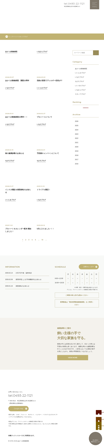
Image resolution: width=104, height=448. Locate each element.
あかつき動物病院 (81, 68)
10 (42, 240)
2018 (76, 155)
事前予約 (99, 411)
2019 (76, 151)
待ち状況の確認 (99, 426)
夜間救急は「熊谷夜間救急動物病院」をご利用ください (76, 304)
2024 (76, 130)
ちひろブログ (79, 81)
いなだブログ (79, 77)
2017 (76, 159)
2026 (76, 121)
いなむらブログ (80, 90)
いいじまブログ (80, 73)
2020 (76, 147)
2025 (76, 125)
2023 (76, 134)
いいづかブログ (80, 85)
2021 (76, 142)
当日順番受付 (99, 418)
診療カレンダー (88, 267)
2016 (76, 164)
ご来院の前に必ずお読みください (76, 296)
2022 (76, 138)
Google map (18, 409)
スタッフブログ (80, 94)
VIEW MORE (72, 358)
